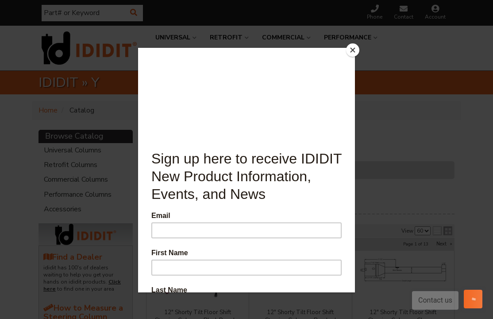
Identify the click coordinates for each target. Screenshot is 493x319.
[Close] (352, 50)
